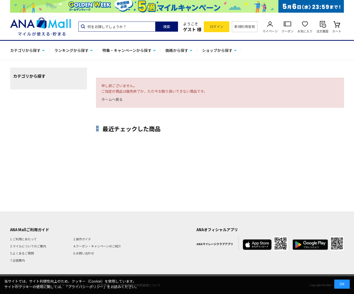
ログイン (217, 26)
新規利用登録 (244, 26)
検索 (166, 26)
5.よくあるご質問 (22, 253)
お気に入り (305, 31)
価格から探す (176, 50)
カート (336, 31)
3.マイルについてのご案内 (28, 246)
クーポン (287, 31)
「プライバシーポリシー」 (85, 286)
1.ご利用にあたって (23, 239)
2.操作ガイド (82, 239)
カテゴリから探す (25, 50)
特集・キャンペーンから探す (126, 50)
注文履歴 (322, 31)
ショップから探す (217, 50)
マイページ (270, 31)
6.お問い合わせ (83, 253)
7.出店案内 (17, 260)
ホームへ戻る (112, 99)
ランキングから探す (71, 50)
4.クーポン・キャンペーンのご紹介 (97, 246)
